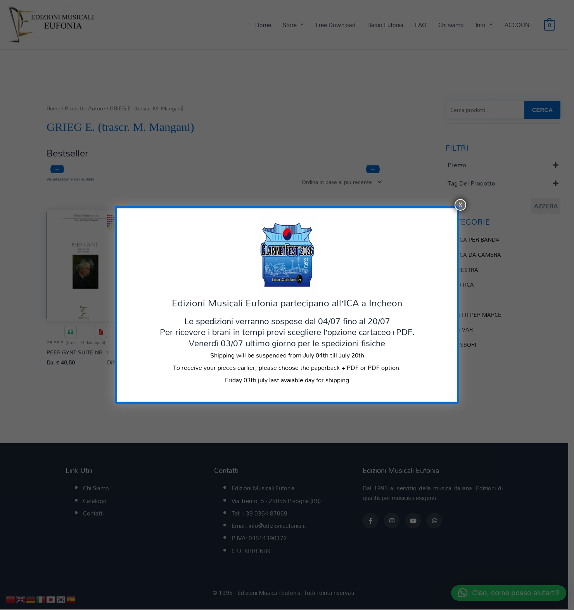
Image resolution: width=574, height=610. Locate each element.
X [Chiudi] (460, 205)
